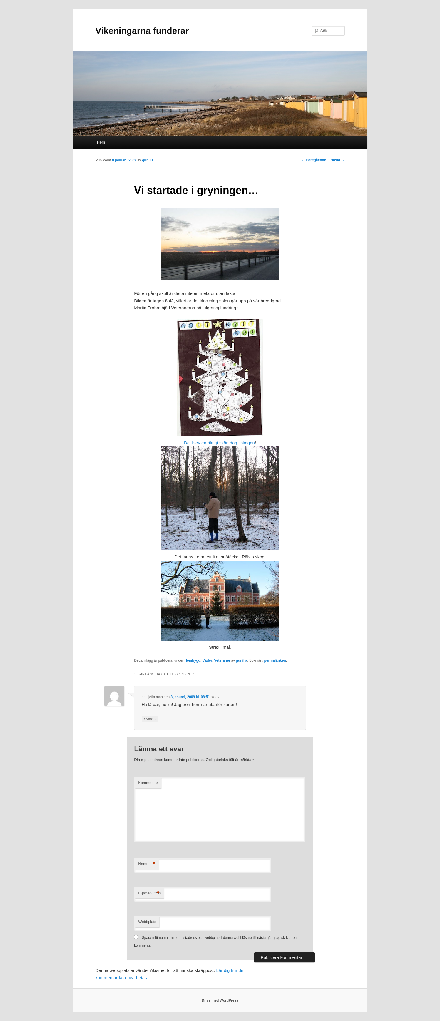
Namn (146, 864)
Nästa (337, 160)
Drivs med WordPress (220, 1000)
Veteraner (222, 660)
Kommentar (148, 782)
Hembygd (192, 660)
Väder (207, 660)
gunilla (147, 160)
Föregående (314, 160)
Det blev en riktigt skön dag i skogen (219, 442)
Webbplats (147, 922)
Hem (101, 142)
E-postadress (149, 893)
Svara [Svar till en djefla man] (150, 719)
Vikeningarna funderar (142, 31)
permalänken (275, 660)
